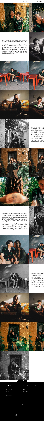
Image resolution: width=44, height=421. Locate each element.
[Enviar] (22, 404)
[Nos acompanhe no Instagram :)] (22, 415)
